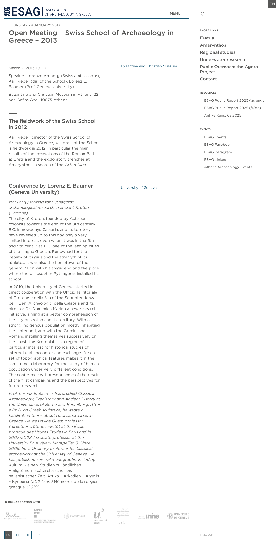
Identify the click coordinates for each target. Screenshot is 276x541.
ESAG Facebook (217, 144)
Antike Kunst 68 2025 (222, 115)
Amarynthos (213, 45)
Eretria (207, 37)
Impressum (205, 534)
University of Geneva (139, 187)
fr (38, 535)
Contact (208, 78)
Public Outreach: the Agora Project (229, 69)
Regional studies (218, 52)
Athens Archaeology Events (228, 167)
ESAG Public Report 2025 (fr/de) (232, 108)
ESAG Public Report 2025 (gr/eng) (234, 100)
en (272, 4)
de (28, 535)
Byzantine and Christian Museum (149, 66)
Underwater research (222, 59)
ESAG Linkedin (217, 159)
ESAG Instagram (218, 152)
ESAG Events (215, 137)
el (18, 535)
